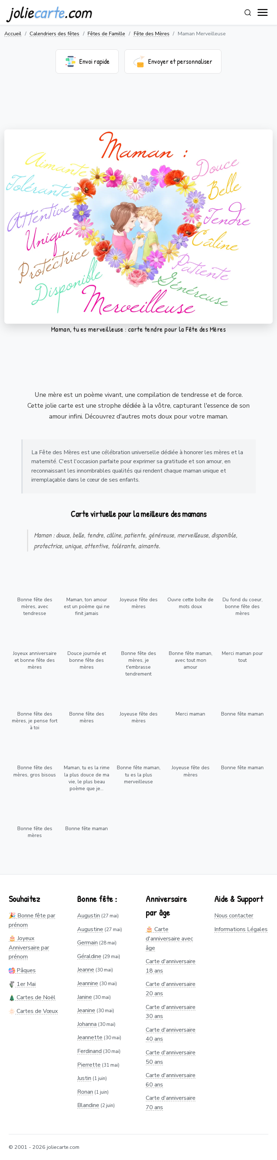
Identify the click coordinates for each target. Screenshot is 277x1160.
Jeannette (89, 1037)
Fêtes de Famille (106, 33)
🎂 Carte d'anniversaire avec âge (169, 938)
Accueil (12, 33)
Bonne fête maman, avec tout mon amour (190, 660)
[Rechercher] (248, 12)
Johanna (87, 1024)
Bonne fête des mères (86, 717)
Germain (87, 943)
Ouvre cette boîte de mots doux (190, 603)
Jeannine (87, 983)
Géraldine (89, 956)
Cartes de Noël (32, 997)
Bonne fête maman (242, 713)
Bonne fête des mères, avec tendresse (34, 606)
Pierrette (89, 1065)
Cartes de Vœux (33, 1011)
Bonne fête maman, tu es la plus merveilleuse (139, 774)
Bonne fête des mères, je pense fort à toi (34, 720)
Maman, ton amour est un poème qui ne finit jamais (87, 606)
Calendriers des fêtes (54, 33)
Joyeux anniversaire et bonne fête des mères (35, 660)
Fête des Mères (152, 33)
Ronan (85, 1092)
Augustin (88, 916)
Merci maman (190, 713)
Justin (84, 1078)
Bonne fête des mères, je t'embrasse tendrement (138, 663)
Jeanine (86, 1010)
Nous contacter (233, 916)
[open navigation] (263, 12)
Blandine (88, 1105)
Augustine (90, 929)
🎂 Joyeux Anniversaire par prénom (29, 947)
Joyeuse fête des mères (139, 603)
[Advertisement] (138, 106)
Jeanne (85, 970)
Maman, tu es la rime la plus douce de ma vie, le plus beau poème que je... (87, 778)
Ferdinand (89, 1051)
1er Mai (22, 984)
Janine (84, 997)
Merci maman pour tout (242, 657)
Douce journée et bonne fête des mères (86, 660)
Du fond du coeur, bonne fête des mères (243, 606)
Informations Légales (241, 929)
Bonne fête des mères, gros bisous (34, 771)
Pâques (22, 970)
